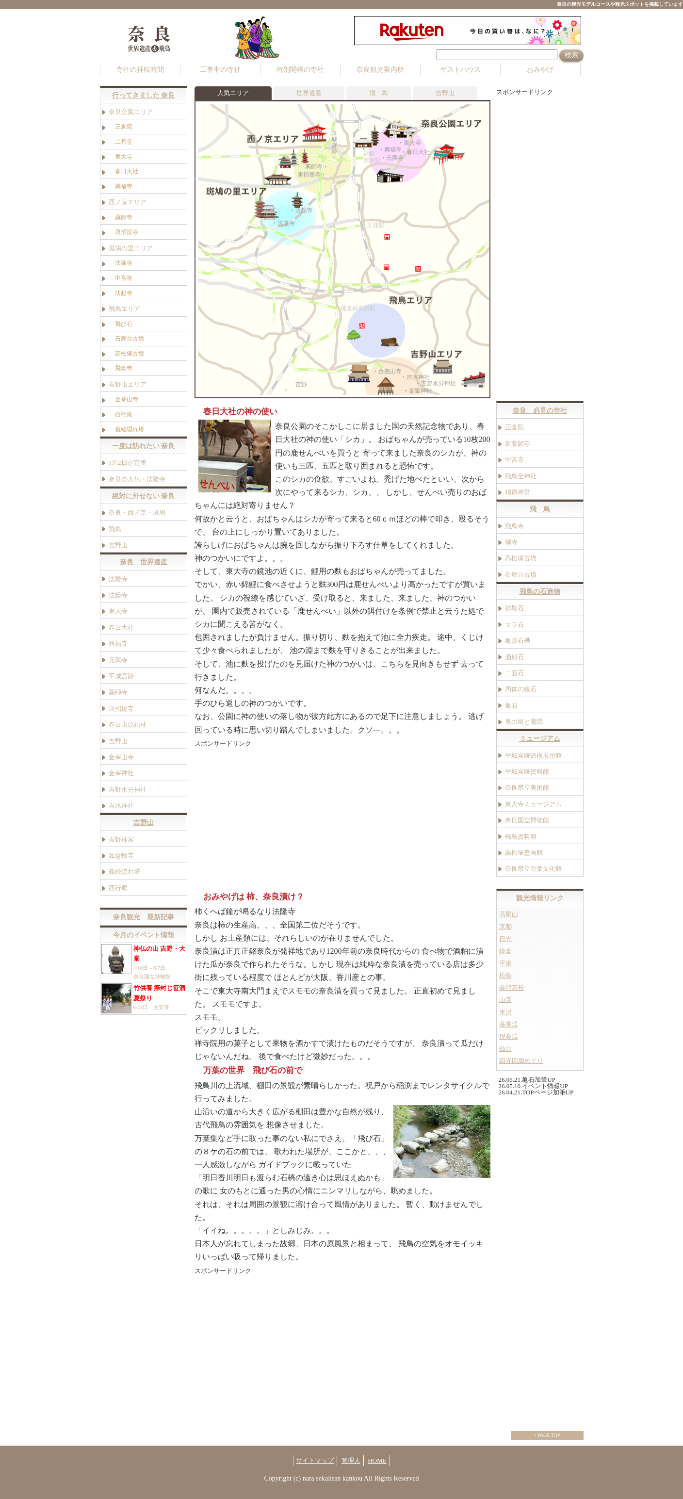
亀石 (511, 705)
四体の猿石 (521, 689)
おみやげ (540, 69)
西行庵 (126, 413)
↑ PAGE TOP (547, 1434)
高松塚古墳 (132, 353)
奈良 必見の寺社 (540, 410)
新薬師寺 (517, 443)
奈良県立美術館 (527, 787)
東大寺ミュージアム (533, 803)
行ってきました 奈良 (143, 94)
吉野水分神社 (127, 789)
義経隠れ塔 (132, 428)
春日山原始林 (127, 724)
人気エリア (233, 92)
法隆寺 (123, 263)
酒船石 (514, 656)
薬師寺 (126, 216)
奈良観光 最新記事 (143, 917)
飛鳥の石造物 (540, 591)
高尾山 (508, 914)
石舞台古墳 (129, 338)
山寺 (505, 999)
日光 (505, 938)
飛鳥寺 (126, 368)
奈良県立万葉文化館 (533, 868)
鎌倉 (505, 950)
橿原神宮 (517, 492)
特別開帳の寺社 (300, 69)
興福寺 (118, 643)
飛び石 (126, 323)
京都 (505, 926)
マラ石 (514, 624)
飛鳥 (115, 528)
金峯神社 (121, 773)
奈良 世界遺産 (143, 562)
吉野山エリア (127, 384)
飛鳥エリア (124, 308)
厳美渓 (508, 1024)
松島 (505, 975)
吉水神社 (121, 805)
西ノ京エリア (127, 202)
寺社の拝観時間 (140, 69)
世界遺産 (309, 92)
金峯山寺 (129, 399)
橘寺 (511, 541)
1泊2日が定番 (127, 462)
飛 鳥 (378, 92)
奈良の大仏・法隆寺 (137, 478)
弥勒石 (514, 608)
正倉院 (126, 126)
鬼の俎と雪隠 (524, 721)
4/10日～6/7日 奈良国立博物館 (143, 961)
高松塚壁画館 (524, 852)
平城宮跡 (121, 675)
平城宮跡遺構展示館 (533, 755)
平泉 (505, 963)
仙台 (505, 1048)
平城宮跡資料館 (527, 771)
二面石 (514, 672)
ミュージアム (540, 738)
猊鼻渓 (508, 1036)
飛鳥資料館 (521, 836)
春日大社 (121, 627)
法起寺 (126, 292)
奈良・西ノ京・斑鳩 (137, 512)
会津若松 (511, 987)
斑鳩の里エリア (131, 248)
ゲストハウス (460, 69)
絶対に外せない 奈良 (143, 496)
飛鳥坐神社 (521, 475)
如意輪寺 (121, 855)
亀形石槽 (517, 640)
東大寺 (118, 611)
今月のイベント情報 (143, 934)
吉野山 (445, 92)
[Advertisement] (276, 817)
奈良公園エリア (131, 111)
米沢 (505, 1012)
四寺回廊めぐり (521, 1061)
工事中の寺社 (220, 69)
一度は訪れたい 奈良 (143, 446)
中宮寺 (123, 277)
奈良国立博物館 (527, 820)
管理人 (351, 1460)
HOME (377, 1460)
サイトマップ (315, 1460)
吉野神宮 (121, 839)
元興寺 (118, 659)
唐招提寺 (129, 231)
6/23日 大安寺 (143, 998)
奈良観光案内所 (380, 69)
